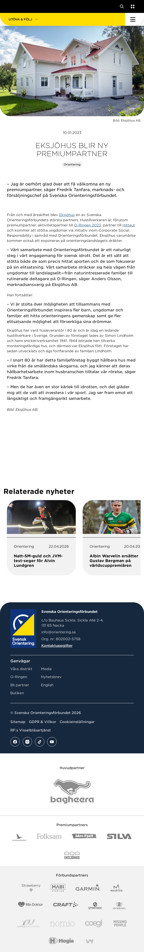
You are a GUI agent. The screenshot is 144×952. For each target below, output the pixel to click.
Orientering (72, 164)
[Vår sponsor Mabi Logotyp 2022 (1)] (58, 888)
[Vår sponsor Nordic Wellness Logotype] (28, 923)
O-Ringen (18, 677)
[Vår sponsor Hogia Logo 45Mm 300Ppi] (61, 941)
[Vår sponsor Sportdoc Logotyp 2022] (95, 905)
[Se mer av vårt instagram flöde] (27, 741)
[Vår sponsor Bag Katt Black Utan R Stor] (72, 791)
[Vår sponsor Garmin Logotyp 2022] (88, 888)
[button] (62, 19)
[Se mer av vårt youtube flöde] (52, 741)
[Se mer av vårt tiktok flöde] (39, 741)
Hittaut (128, 225)
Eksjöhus (67, 215)
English (47, 685)
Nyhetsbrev (51, 677)
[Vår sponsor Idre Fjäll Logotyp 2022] (84, 837)
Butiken (17, 693)
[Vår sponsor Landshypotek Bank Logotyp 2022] (19, 837)
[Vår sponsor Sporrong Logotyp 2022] (119, 905)
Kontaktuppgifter (57, 646)
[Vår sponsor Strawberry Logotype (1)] (31, 888)
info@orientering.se (58, 632)
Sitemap (17, 722)
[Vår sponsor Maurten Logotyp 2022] (116, 888)
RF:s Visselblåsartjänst (30, 730)
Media (46, 669)
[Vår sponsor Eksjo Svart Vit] (72, 855)
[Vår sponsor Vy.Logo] (89, 941)
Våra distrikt (21, 669)
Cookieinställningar (77, 722)
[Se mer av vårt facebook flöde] (15, 741)
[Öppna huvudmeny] (134, 19)
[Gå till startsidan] (11, 6)
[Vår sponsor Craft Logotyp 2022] (65, 905)
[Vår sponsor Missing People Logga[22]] (120, 923)
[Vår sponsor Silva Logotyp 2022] (119, 837)
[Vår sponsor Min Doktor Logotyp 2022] (30, 905)
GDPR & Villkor (42, 722)
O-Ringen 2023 (87, 225)
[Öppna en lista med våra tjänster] (131, 6)
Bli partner (19, 685)
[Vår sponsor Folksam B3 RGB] (49, 837)
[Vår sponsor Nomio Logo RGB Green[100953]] (62, 923)
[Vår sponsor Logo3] (94, 923)
